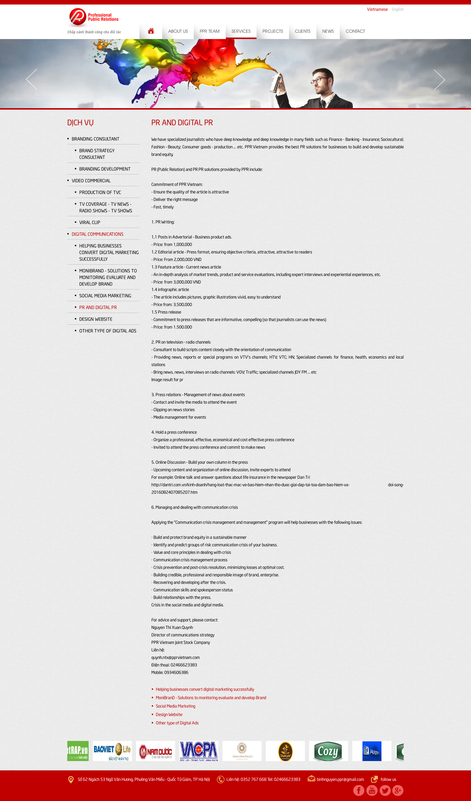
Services (241, 31)
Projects (273, 31)
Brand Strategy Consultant (97, 153)
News (328, 31)
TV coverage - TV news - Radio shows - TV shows (105, 207)
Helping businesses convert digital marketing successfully (109, 252)
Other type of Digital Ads (107, 330)
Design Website (95, 319)
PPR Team (210, 31)
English (398, 9)
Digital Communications (97, 234)
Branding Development (105, 168)
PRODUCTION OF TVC (100, 192)
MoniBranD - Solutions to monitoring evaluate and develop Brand (108, 277)
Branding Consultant (96, 138)
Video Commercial (91, 180)
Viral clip (89, 222)
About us (178, 31)
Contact (355, 31)
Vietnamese (377, 9)
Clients (302, 31)
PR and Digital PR (98, 307)
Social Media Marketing (105, 295)
